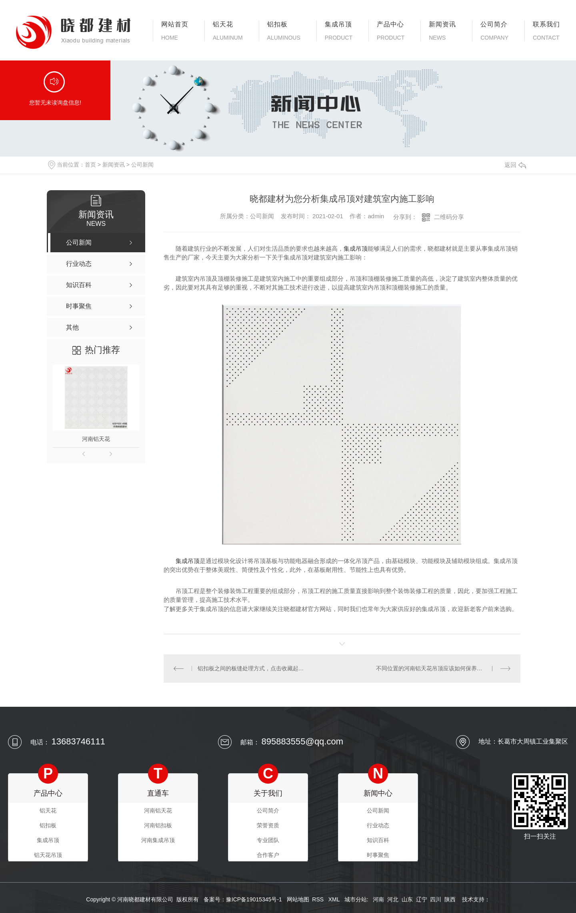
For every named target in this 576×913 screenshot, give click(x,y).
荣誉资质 (268, 825)
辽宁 (421, 899)
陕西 (450, 899)
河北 (392, 899)
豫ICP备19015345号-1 (254, 899)
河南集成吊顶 (158, 840)
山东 (407, 899)
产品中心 (390, 31)
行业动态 (378, 825)
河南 (378, 899)
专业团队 (268, 840)
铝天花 (228, 31)
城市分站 (355, 899)
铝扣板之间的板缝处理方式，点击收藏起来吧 (253, 668)
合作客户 (268, 855)
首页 (90, 164)
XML (334, 899)
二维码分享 (449, 216)
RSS (318, 899)
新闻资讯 (442, 31)
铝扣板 (283, 31)
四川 (435, 899)
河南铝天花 (96, 439)
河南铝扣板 (158, 825)
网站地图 (298, 899)
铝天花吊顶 (48, 855)
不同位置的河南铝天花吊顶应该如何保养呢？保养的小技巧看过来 (443, 668)
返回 (515, 164)
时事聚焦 (378, 855)
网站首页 (174, 31)
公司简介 (494, 31)
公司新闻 (142, 164)
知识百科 (378, 840)
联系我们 (546, 31)
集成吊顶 (338, 31)
